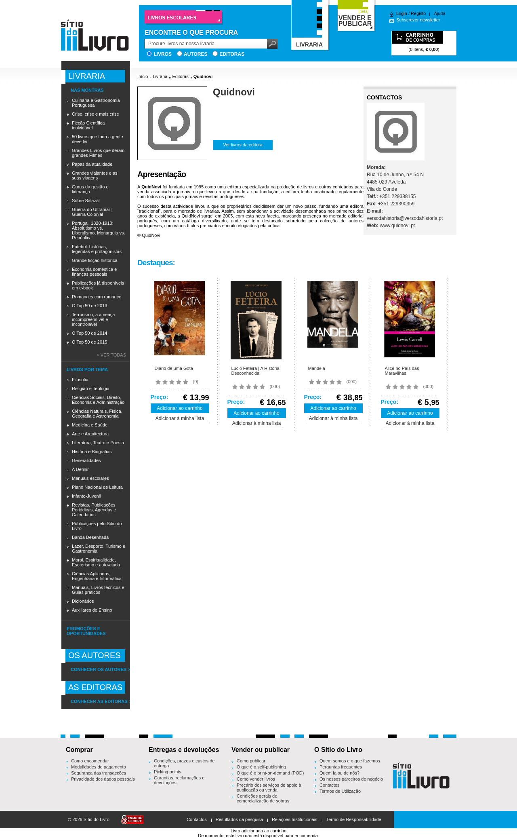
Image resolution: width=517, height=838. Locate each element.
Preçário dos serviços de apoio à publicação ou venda (269, 787)
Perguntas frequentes (340, 766)
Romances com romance (96, 296)
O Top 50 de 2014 (89, 333)
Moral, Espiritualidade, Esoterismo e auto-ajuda (96, 562)
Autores (195, 54)
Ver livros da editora (242, 144)
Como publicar (251, 760)
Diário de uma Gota (174, 368)
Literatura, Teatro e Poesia (98, 442)
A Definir (80, 469)
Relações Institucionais (294, 819)
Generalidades (86, 460)
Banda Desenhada (90, 537)
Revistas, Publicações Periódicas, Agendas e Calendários (94, 509)
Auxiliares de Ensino (92, 610)
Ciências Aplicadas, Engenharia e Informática (97, 576)
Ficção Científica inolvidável (88, 125)
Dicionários (83, 601)
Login (401, 13)
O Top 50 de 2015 (89, 342)
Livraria (160, 76)
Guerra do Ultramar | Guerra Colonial (92, 212)
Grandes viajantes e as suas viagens (95, 175)
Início (142, 76)
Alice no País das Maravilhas (402, 371)
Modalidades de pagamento (98, 766)
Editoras (231, 54)
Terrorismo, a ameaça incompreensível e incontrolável (93, 319)
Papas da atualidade (92, 164)
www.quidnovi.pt (397, 225)
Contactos (329, 785)
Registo (418, 13)
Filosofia (80, 379)
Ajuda (439, 13)
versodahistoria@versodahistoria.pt (405, 218)
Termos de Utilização (340, 791)
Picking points (167, 771)
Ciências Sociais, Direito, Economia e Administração (98, 400)
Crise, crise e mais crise (95, 114)
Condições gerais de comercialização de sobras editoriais (263, 801)
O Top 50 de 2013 (89, 305)
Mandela (316, 368)
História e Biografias (91, 451)
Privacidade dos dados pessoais (103, 779)
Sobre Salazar (86, 200)
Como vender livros (256, 779)
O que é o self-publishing (261, 766)
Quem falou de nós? (339, 772)
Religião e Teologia (90, 388)
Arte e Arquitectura (90, 433)
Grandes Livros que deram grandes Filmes (98, 153)
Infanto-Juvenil (86, 496)
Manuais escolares (90, 478)
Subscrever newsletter (418, 19)
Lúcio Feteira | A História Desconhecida (255, 371)
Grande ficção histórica (95, 260)
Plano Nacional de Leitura (97, 487)
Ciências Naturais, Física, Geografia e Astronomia (97, 413)
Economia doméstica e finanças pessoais (94, 272)
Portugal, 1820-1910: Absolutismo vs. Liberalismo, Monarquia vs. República (98, 230)
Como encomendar (90, 760)
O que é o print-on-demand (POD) (270, 772)
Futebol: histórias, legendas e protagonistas (97, 249)
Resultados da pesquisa (239, 819)
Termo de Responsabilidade (353, 819)
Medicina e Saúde (89, 424)
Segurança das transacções (98, 772)
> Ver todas (111, 355)
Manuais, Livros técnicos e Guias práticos (98, 590)
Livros (162, 54)
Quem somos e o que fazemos (349, 760)
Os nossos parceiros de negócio (351, 779)
